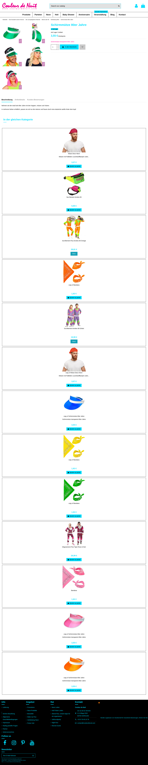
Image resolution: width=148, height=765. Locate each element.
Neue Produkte (32, 710)
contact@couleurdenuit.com (86, 723)
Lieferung (6, 707)
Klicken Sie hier (143, 718)
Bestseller (30, 714)
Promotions (31, 707)
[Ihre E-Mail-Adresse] (16, 756)
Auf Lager (54, 32)
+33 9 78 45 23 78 (83, 719)
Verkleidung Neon (33, 720)
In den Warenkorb (69, 47)
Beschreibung (7, 100)
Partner (5, 729)
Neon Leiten (56, 707)
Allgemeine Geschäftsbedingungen (10, 718)
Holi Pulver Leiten (57, 710)
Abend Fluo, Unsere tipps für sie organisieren (61, 715)
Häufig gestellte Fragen (10, 726)
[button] (26, 14)
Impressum (6, 722)
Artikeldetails (20, 100)
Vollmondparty (56, 719)
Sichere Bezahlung (9, 714)
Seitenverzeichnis (8, 732)
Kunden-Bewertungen (35, 100)
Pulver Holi (30, 723)
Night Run (55, 722)
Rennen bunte (56, 726)
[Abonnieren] (33, 756)
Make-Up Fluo (31, 717)
